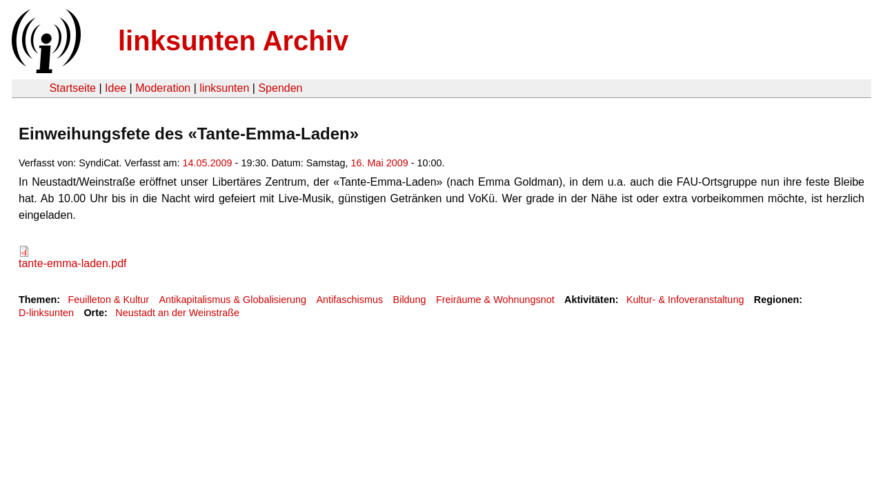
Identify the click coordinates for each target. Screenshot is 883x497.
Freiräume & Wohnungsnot (495, 299)
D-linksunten (46, 312)
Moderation (162, 88)
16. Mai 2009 (379, 162)
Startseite (72, 88)
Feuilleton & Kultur (108, 299)
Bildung (409, 299)
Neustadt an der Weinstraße (177, 312)
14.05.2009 (207, 162)
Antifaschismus (349, 299)
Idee (115, 88)
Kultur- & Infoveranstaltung (685, 299)
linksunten (224, 88)
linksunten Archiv (233, 41)
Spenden (280, 88)
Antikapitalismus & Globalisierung (232, 299)
